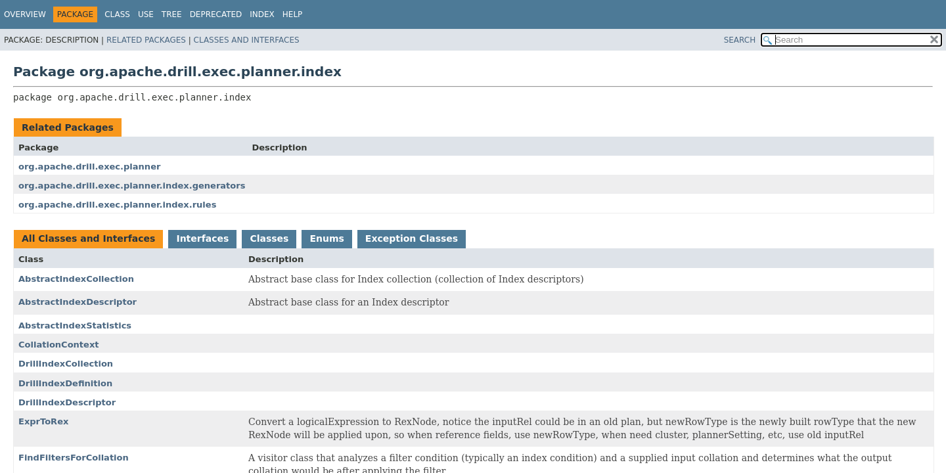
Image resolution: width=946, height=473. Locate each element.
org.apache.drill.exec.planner (89, 166)
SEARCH (740, 40)
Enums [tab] (326, 238)
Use (146, 14)
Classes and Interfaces (247, 40)
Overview (25, 14)
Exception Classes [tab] (411, 238)
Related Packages (146, 40)
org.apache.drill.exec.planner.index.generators (131, 186)
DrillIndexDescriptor (67, 402)
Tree (172, 14)
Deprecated (216, 14)
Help (292, 14)
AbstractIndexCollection (76, 279)
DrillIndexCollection (65, 364)
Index (262, 14)
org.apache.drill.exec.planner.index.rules (117, 205)
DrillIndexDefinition (65, 383)
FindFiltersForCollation (73, 457)
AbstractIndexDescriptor (77, 302)
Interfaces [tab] (202, 238)
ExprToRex (43, 421)
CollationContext (58, 344)
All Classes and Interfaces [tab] (88, 238)
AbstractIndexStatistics (74, 325)
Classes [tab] (269, 238)
